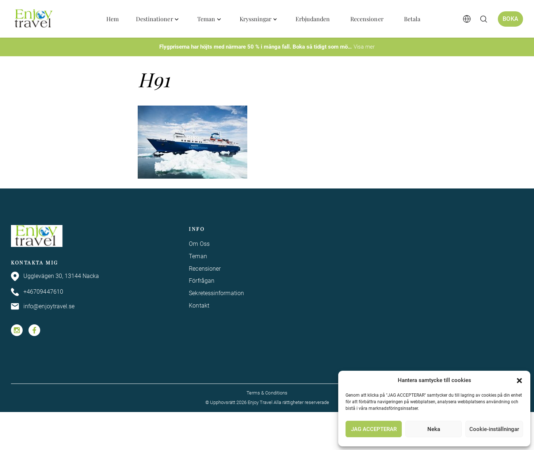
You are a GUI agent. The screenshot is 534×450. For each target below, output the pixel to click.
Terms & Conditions (267, 393)
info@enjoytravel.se (43, 306)
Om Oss (199, 243)
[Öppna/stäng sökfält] (482, 19)
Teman (198, 256)
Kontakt (199, 305)
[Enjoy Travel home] (34, 19)
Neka (433, 429)
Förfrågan (201, 280)
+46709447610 (37, 292)
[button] (519, 380)
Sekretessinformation (216, 293)
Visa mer (364, 46)
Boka (509, 18)
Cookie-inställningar (494, 429)
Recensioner (205, 268)
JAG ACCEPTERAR (374, 429)
